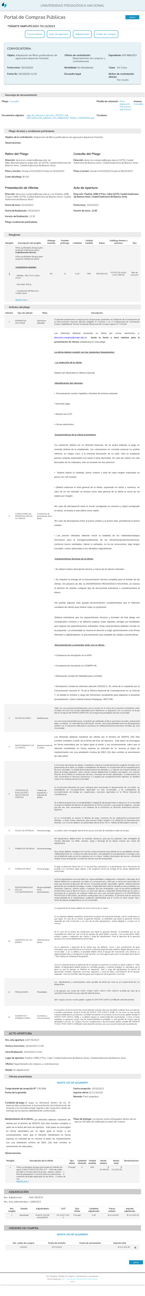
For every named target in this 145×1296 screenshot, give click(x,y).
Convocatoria (34, 34)
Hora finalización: (14, 1052)
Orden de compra (106, 34)
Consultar (14, 101)
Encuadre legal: (72, 73)
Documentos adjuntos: (13, 115)
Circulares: (102, 115)
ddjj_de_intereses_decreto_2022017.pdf (47, 115)
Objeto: (11, 55)
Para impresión (125, 102)
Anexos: (138, 101)
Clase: (112, 67)
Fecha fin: (12, 73)
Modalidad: (70, 67)
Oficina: (9, 1064)
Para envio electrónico (125, 108)
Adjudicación (82, 34)
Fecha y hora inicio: (15, 1046)
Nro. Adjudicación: (13, 1197)
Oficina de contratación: (77, 55)
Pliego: (5, 101)
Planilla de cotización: (108, 101)
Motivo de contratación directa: (121, 75)
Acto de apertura (58, 34)
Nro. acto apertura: (14, 1040)
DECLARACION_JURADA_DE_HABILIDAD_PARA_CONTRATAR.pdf (60, 118)
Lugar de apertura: (14, 1058)
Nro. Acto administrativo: (16, 1201)
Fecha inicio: (13, 67)
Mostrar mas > (21, 300)
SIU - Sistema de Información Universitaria (80, 1279)
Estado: (9, 1070)
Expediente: (115, 55)
